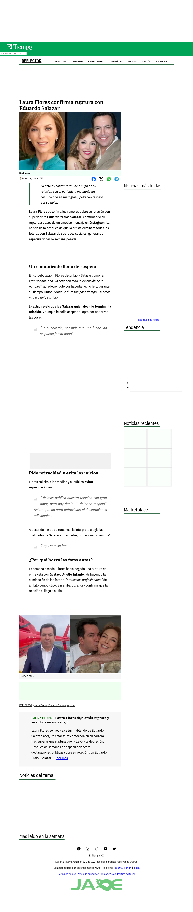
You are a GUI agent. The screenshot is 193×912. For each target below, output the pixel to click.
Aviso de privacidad (88, 874)
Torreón (146, 61)
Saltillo (132, 61)
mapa (136, 867)
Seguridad (161, 61)
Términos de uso (67, 874)
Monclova (78, 61)
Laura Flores (40, 705)
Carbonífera (116, 61)
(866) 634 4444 (122, 867)
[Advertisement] (96, 21)
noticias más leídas (148, 319)
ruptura (71, 705)
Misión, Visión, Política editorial (118, 874)
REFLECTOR (31, 60)
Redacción (25, 173)
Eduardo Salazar (57, 705)
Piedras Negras (96, 61)
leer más (62, 758)
